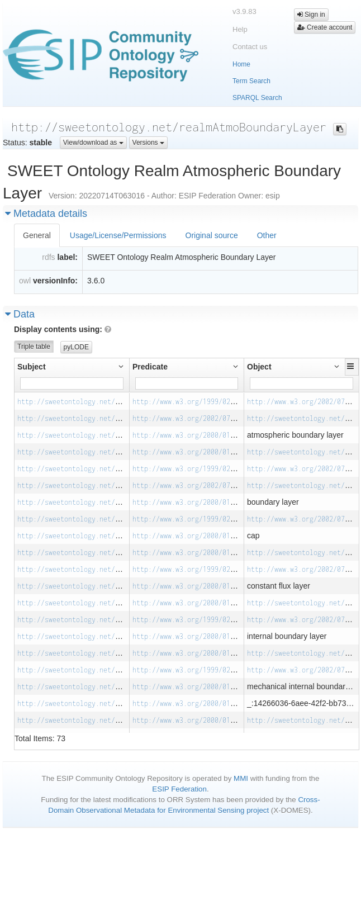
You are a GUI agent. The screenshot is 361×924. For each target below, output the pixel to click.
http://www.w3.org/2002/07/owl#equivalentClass (220, 418)
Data (20, 314)
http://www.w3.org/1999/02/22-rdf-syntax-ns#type (224, 401)
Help (240, 29)
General (37, 235)
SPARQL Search (257, 98)
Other (267, 235)
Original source (212, 235)
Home (241, 64)
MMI (241, 778)
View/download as (93, 142)
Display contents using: (62, 329)
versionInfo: (55, 280)
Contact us (249, 46)
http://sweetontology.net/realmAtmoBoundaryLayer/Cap (117, 519)
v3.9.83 (244, 11)
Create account (325, 27)
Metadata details (46, 213)
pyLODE (76, 347)
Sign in (311, 14)
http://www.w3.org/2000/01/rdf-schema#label (214, 435)
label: (67, 257)
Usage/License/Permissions (118, 235)
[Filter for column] (72, 383)
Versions (148, 142)
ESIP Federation (179, 789)
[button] (351, 366)
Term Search (251, 81)
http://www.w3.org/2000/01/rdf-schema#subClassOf (224, 452)
